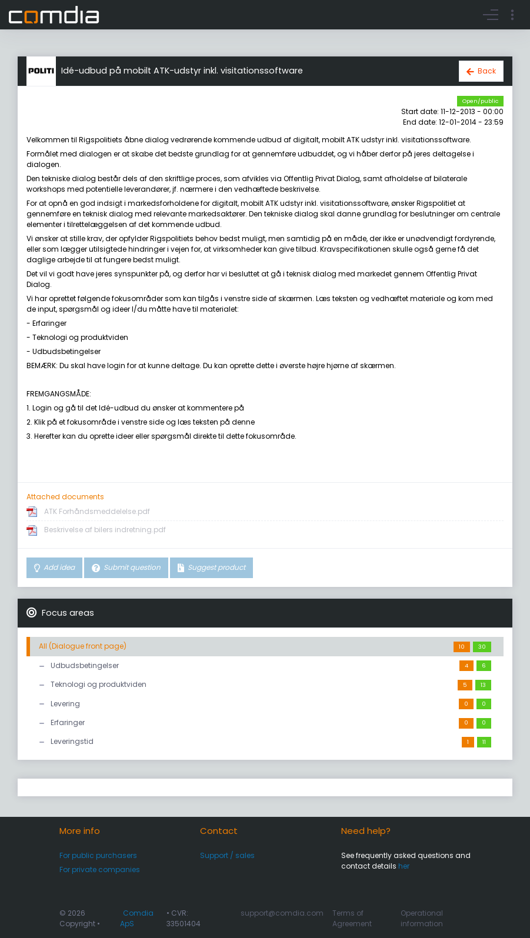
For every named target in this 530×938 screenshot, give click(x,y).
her (403, 866)
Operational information (422, 918)
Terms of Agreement (352, 918)
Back (487, 71)
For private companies (99, 869)
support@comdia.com (282, 913)
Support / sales (227, 855)
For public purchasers (98, 855)
